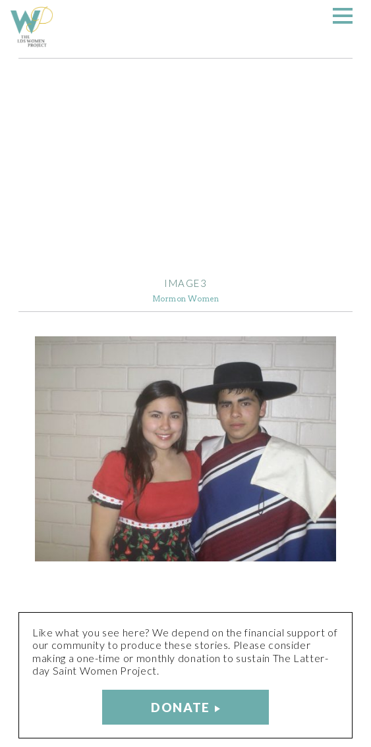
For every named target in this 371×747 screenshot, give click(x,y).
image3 (185, 283)
